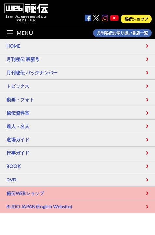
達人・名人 (18, 126)
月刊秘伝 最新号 (23, 59)
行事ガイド (18, 153)
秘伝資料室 (18, 113)
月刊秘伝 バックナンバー (32, 72)
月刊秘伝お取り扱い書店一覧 (122, 33)
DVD (11, 179)
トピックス (18, 86)
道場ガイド (18, 139)
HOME (13, 46)
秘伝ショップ (136, 19)
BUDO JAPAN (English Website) (39, 206)
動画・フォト (20, 99)
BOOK (14, 166)
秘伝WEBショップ (25, 193)
